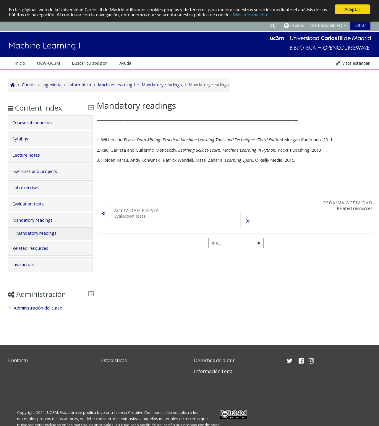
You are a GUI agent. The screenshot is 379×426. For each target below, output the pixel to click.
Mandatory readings (37, 220)
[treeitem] (50, 308)
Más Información (250, 15)
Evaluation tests (32, 204)
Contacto (18, 360)
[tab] (50, 123)
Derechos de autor (214, 360)
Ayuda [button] (125, 63)
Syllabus (24, 139)
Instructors (27, 264)
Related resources (34, 248)
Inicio (20, 63)
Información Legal (214, 371)
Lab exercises (30, 187)
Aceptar (352, 9)
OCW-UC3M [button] (48, 63)
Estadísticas (114, 360)
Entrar (360, 25)
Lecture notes (30, 155)
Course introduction (36, 122)
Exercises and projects (39, 171)
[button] (272, 25)
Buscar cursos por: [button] (90, 63)
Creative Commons (145, 412)
